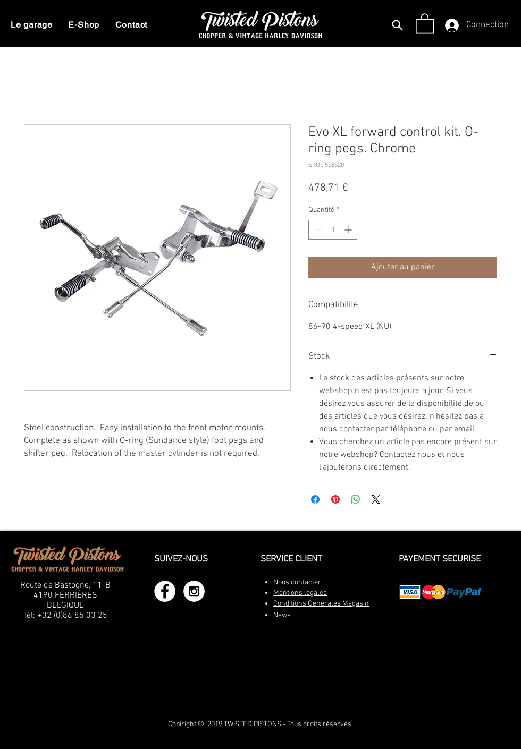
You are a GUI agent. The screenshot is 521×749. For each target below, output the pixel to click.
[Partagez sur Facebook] (315, 499)
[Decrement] (316, 229)
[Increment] (349, 229)
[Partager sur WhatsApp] (355, 499)
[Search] (397, 25)
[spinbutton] (332, 229)
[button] (425, 22)
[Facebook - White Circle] (164, 591)
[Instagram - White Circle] (194, 591)
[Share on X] (375, 499)
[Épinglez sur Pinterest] (335, 499)
